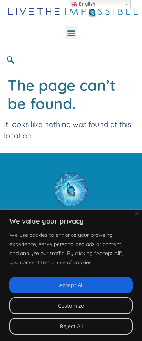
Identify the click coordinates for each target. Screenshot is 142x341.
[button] (71, 32)
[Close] (137, 213)
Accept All (71, 285)
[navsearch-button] (13, 59)
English (83, 4)
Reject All (71, 326)
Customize (71, 305)
